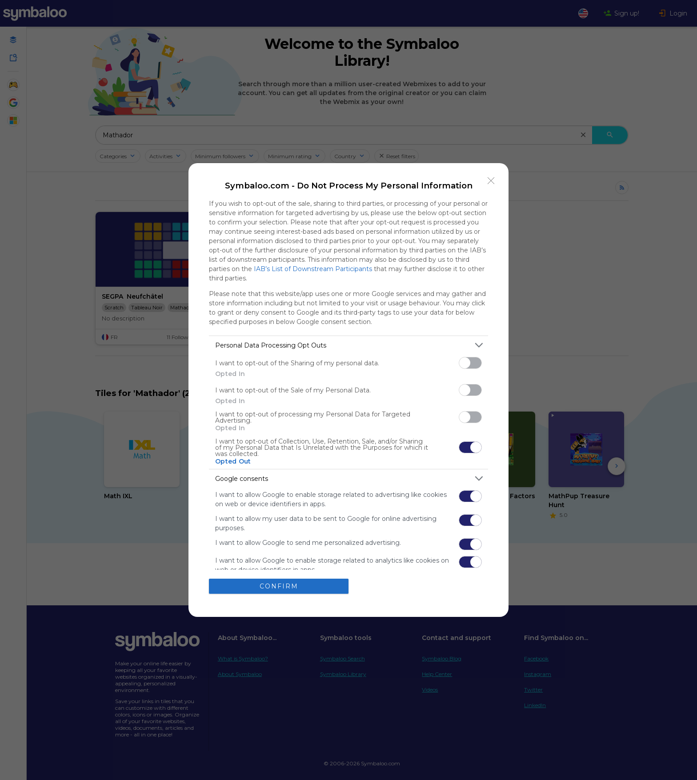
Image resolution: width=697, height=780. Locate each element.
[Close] (491, 180)
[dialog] (348, 390)
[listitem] (348, 345)
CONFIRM (279, 586)
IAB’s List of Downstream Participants (313, 269)
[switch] (470, 363)
